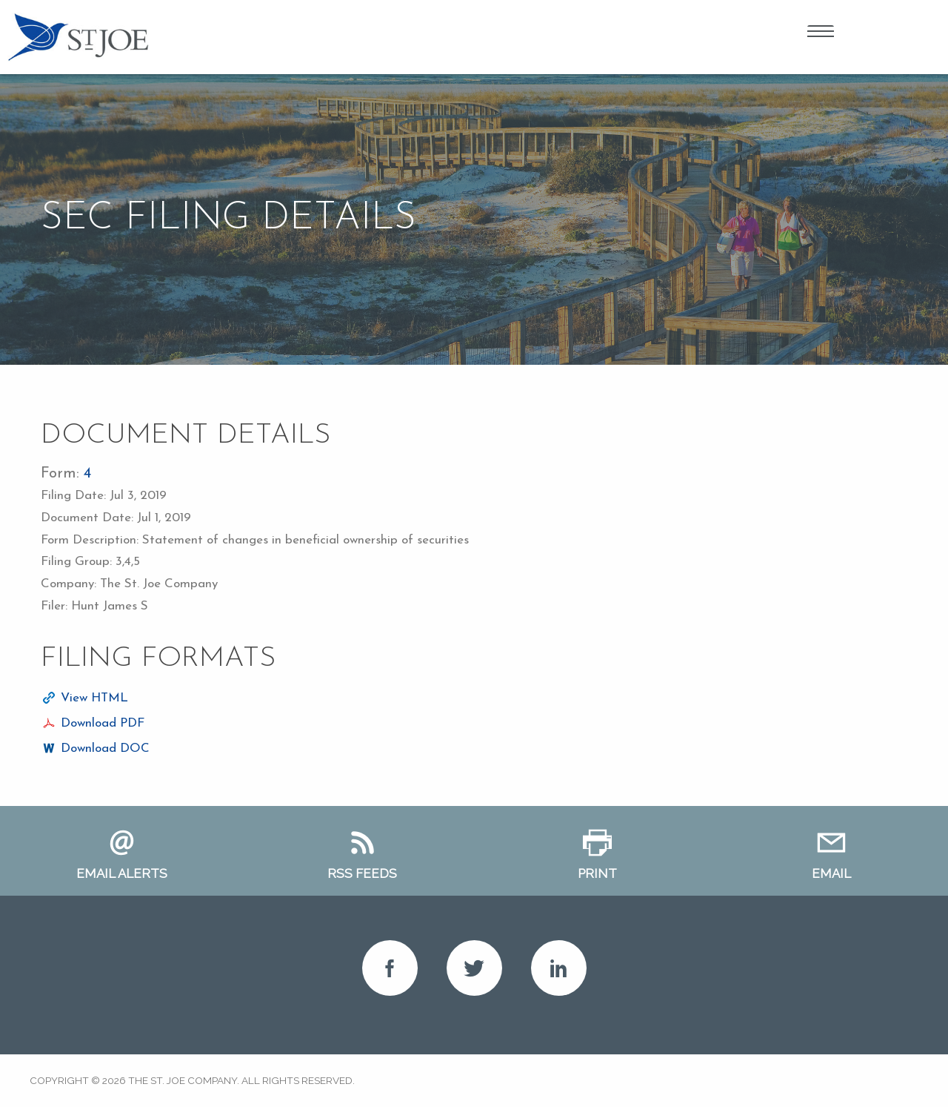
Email (831, 873)
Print (597, 873)
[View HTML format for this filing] (84, 698)
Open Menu (821, 33)
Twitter (474, 968)
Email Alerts (121, 873)
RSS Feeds (362, 873)
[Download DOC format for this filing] (95, 748)
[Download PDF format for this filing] (92, 723)
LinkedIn (559, 968)
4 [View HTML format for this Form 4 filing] (87, 473)
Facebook (390, 968)
